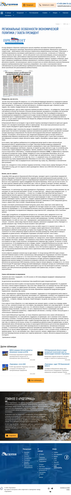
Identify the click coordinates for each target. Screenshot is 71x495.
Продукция (29, 5)
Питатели (27, 460)
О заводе (8, 12)
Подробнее (12, 435)
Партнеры (42, 466)
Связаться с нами (48, 5)
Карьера (65, 12)
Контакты (8, 15)
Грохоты (26, 456)
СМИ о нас (65, 24)
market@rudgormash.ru (64, 6)
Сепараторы (27, 458)
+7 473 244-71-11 (64, 4)
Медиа (55, 12)
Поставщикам (33, 12)
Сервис (44, 12)
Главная (58, 24)
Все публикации (36, 380)
